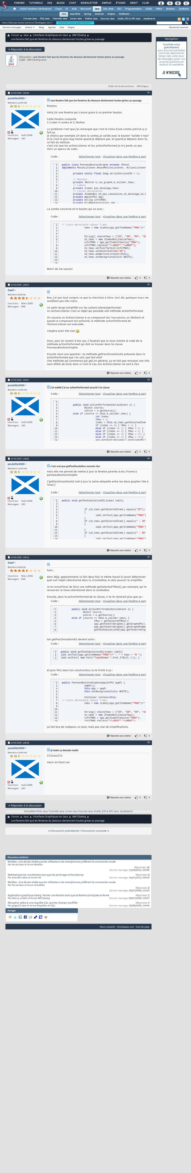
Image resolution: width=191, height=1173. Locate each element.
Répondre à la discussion (25, 49)
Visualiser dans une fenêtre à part (124, 156)
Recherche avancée (178, 27)
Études (120, 3)
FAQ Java (44, 18)
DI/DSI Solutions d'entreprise (35, 9)
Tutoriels (36, 3)
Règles (71, 27)
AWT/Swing (79, 35)
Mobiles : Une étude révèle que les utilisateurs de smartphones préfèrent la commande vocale (62, 862)
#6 (148, 742)
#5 (148, 557)
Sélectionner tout (89, 156)
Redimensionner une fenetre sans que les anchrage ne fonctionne (45, 875)
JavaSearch (149, 18)
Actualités (30, 811)
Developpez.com (125, 926)
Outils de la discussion (120, 86)
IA (66, 9)
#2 (148, 284)
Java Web (75, 14)
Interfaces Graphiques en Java (50, 35)
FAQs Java (42, 811)
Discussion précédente (64, 831)
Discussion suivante (94, 831)
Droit (133, 3)
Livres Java (76, 18)
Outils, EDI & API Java (128, 18)
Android (99, 14)
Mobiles (170, 9)
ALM (74, 9)
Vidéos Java (91, 18)
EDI (119, 9)
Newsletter (88, 3)
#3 (148, 379)
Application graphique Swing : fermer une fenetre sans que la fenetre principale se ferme (58, 895)
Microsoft (85, 9)
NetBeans (124, 14)
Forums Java (30, 18)
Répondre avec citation (119, 278)
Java (97, 9)
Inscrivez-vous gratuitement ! (75, 23)
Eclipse (111, 14)
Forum (15, 35)
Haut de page (142, 926)
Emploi (106, 3)
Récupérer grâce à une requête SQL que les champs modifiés (43, 903)
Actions (28, 27)
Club (145, 3)
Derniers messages (12, 27)
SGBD (148, 9)
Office (159, 9)
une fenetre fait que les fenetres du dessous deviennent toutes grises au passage (78, 57)
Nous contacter (107, 926)
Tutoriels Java (60, 18)
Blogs (60, 3)
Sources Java (107, 18)
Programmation (133, 9)
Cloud (58, 9)
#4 (148, 458)
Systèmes (184, 9)
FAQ (49, 3)
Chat (72, 3)
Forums (19, 3)
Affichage (142, 86)
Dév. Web (108, 9)
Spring (87, 14)
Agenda (51, 27)
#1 (148, 92)
